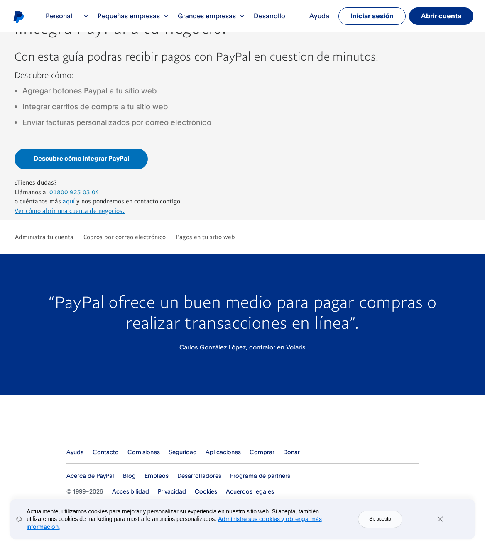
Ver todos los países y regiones (413, 452)
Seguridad (183, 451)
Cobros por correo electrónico (124, 236)
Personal (67, 16)
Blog (129, 475)
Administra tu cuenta (44, 236)
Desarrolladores (199, 475)
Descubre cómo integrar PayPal (81, 158)
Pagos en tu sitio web (205, 236)
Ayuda (319, 16)
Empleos (157, 475)
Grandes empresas (211, 16)
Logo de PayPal (18, 17)
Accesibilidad (130, 491)
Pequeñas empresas (133, 16)
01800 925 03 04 (74, 192)
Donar (291, 451)
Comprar (262, 451)
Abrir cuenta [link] (441, 16)
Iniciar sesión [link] (372, 16)
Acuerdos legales (250, 491)
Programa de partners (260, 475)
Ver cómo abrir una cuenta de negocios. (70, 210)
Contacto (106, 451)
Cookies (206, 491)
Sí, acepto (380, 521)
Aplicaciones (223, 451)
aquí (69, 201)
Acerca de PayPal (90, 475)
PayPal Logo (101, 424)
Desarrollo (269, 16)
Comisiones (143, 451)
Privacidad (172, 491)
